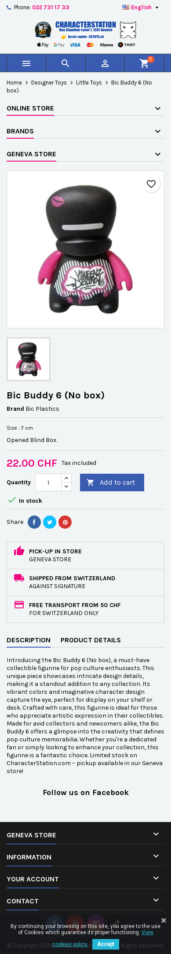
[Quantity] (48, 482)
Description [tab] (29, 640)
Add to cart (111, 482)
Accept (105, 944)
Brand (15, 409)
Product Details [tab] (91, 640)
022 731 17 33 (50, 7)
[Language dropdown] (141, 7)
